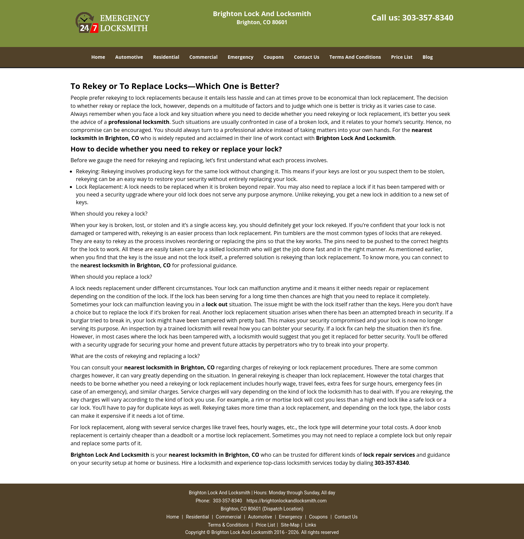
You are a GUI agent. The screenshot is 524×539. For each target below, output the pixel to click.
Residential (166, 57)
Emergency (241, 57)
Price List (401, 57)
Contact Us (306, 57)
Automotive (129, 57)
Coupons (274, 57)
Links (310, 525)
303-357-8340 (427, 17)
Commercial (203, 57)
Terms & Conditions (228, 525)
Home (98, 57)
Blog (428, 57)
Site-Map (290, 525)
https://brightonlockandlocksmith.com (286, 500)
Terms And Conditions (355, 57)
